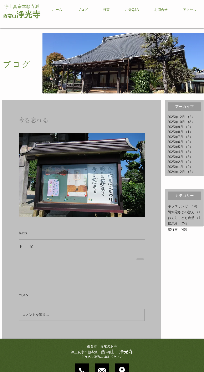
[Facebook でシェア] (21, 246)
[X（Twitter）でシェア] (31, 246)
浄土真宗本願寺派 (21, 6)
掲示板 (23, 233)
